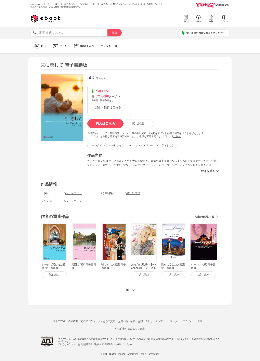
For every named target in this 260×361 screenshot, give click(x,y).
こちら (177, 136)
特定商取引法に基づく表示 (130, 328)
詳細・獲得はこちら (108, 107)
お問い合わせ (145, 321)
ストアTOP (59, 321)
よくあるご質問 (106, 321)
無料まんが (83, 46)
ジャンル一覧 (108, 46)
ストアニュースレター (167, 321)
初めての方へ (88, 321)
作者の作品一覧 (204, 217)
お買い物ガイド (126, 321)
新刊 (39, 46)
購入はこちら (105, 123)
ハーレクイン (97, 145)
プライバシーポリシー (195, 321)
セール (59, 46)
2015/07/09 (133, 193)
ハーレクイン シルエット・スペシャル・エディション (142, 145)
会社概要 (73, 321)
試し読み (138, 123)
